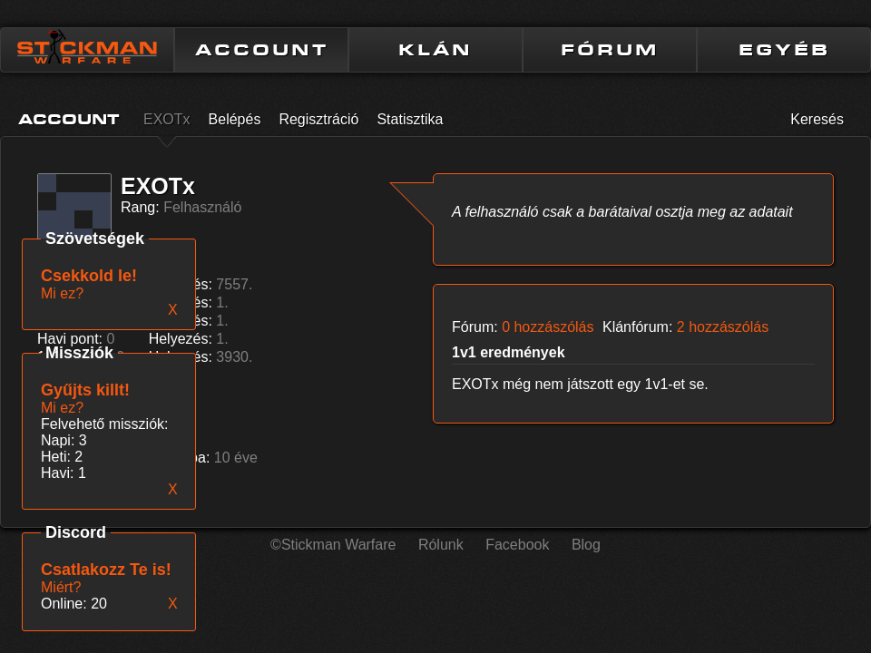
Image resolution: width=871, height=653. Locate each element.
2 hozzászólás (722, 327)
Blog (586, 544)
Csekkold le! (89, 276)
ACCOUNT (261, 50)
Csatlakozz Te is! (106, 569)
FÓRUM (610, 50)
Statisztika (410, 119)
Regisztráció (318, 119)
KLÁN (435, 50)
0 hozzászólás (547, 327)
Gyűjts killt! (85, 390)
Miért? (61, 587)
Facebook (517, 544)
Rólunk (441, 544)
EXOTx (167, 119)
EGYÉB (784, 50)
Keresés (817, 119)
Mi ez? (62, 407)
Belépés (235, 119)
